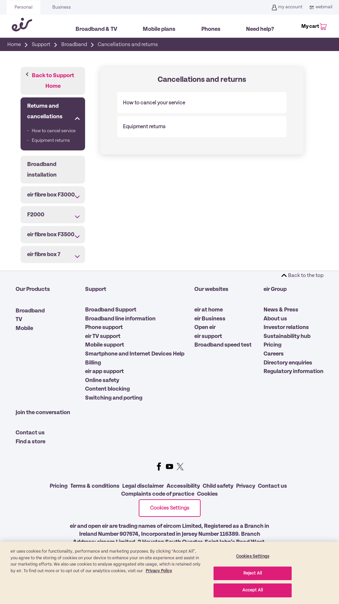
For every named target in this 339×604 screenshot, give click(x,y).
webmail (320, 7)
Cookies (207, 494)
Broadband (30, 311)
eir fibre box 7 (43, 254)
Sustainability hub (287, 336)
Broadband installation (42, 169)
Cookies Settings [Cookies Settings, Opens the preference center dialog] (252, 556)
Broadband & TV (96, 29)
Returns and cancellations (45, 111)
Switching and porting (113, 398)
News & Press (281, 310)
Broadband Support (110, 310)
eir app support (104, 371)
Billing (93, 363)
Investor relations (286, 327)
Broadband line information (120, 319)
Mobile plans (159, 29)
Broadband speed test (223, 345)
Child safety (218, 486)
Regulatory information (293, 371)
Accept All (252, 590)
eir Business (209, 319)
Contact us (30, 433)
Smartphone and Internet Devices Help (134, 354)
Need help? (260, 29)
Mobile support (104, 345)
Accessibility (183, 486)
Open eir (205, 327)
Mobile (24, 328)
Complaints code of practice (157, 494)
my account (286, 7)
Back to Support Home (53, 81)
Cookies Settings (169, 508)
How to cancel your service (154, 102)
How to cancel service (53, 131)
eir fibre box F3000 (51, 195)
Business (61, 7)
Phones (210, 29)
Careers (274, 354)
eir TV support (103, 336)
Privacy (245, 486)
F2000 (35, 215)
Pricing (272, 345)
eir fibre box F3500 (50, 235)
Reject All (252, 573)
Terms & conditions (95, 486)
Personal (23, 7)
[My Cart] (313, 24)
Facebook (159, 466)
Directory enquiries (288, 363)
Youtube (169, 466)
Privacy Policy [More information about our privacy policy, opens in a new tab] (159, 571)
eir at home (208, 310)
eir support (208, 336)
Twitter (180, 466)
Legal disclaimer (143, 486)
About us (275, 319)
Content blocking (107, 389)
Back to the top (305, 275)
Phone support (104, 327)
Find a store (30, 442)
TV (19, 319)
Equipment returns (51, 140)
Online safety (102, 380)
